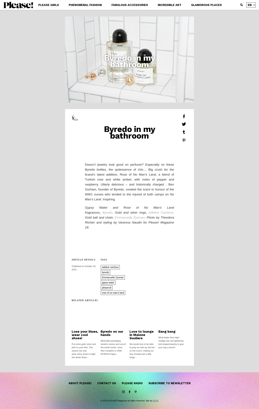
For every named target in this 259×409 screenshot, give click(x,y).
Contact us (106, 383)
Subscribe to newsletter (169, 383)
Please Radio (132, 383)
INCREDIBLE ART (169, 5)
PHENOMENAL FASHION (85, 5)
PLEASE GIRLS (48, 5)
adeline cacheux (110, 267)
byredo (105, 272)
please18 (106, 287)
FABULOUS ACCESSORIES (129, 5)
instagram (123, 392)
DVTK (156, 400)
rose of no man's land (113, 292)
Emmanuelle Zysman (130, 217)
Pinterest (135, 392)
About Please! (80, 383)
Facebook (129, 392)
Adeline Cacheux (161, 212)
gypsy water (108, 282)
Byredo (107, 212)
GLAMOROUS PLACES (206, 5)
